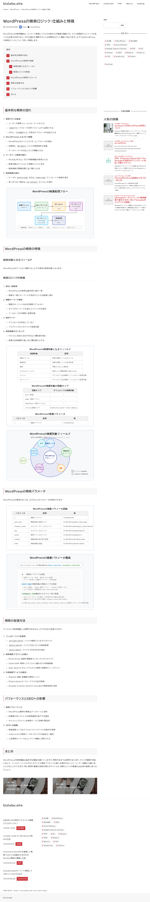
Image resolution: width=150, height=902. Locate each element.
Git (141, 48)
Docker (110, 52)
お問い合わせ (7, 890)
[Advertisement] (125, 88)
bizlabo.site (13, 3)
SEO (108, 44)
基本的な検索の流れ (19, 55)
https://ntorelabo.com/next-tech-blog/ (30, 890)
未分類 (109, 41)
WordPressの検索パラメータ (24, 77)
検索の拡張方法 (17, 83)
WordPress (35, 27)
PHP (133, 48)
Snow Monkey (121, 44)
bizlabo (8, 897)
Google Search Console (117, 48)
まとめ (13, 94)
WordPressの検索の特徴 (22, 61)
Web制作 (134, 41)
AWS (120, 52)
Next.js (141, 52)
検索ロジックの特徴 (21, 72)
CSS (108, 56)
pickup (110, 64)
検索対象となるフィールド (24, 66)
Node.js (130, 52)
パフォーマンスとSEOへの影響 (24, 89)
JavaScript (119, 56)
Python (132, 56)
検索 (105, 19)
